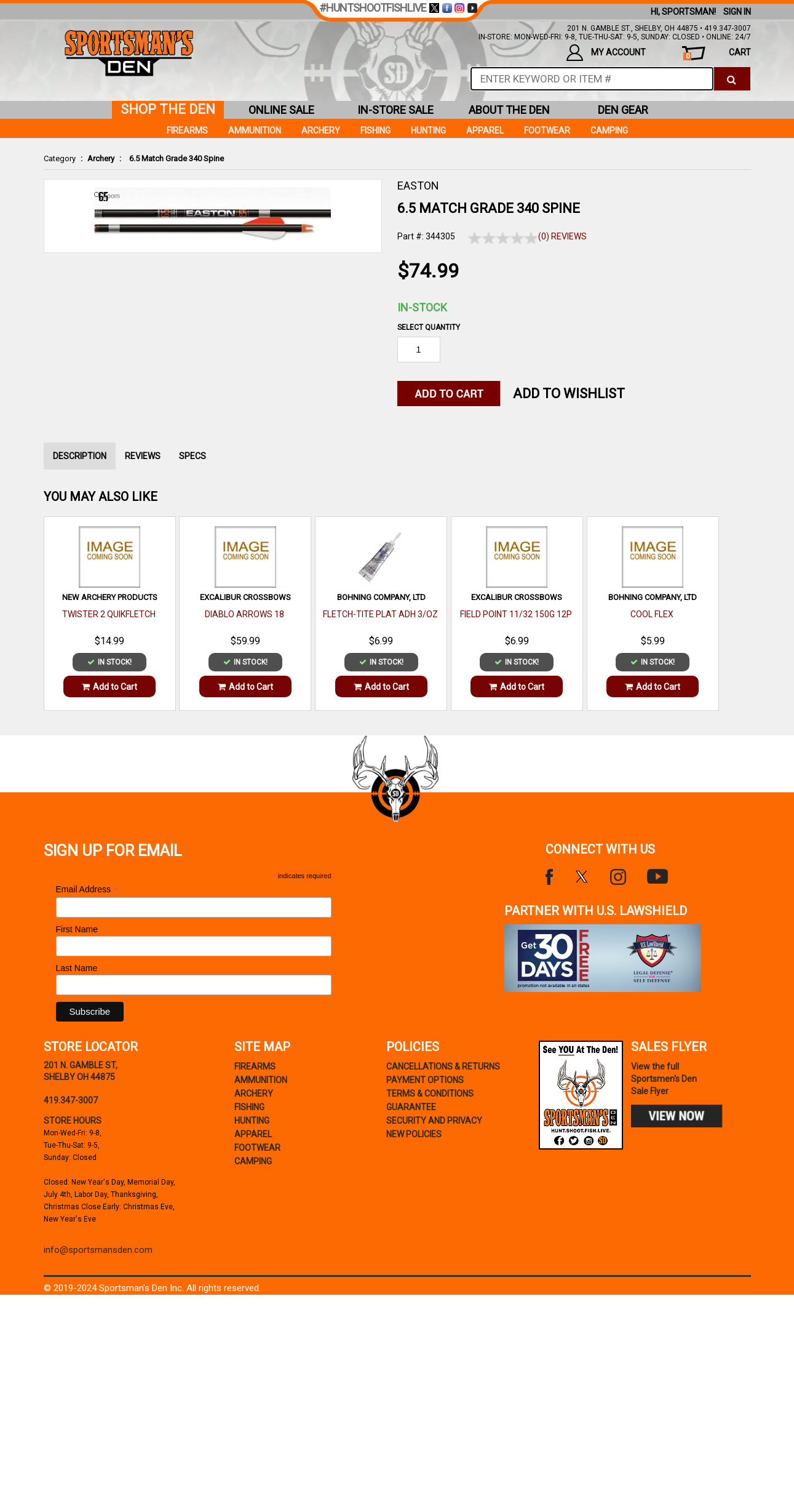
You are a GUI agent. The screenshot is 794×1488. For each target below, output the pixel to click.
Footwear (547, 130)
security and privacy (434, 1121)
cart (716, 53)
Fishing (375, 130)
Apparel (485, 130)
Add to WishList (569, 393)
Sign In (737, 12)
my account (606, 52)
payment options (425, 1080)
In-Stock (422, 307)
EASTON (418, 185)
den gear (623, 109)
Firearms (187, 130)
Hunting (428, 130)
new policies (414, 1134)
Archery (100, 158)
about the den (509, 109)
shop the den (168, 109)
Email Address (87, 889)
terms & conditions (430, 1093)
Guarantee (411, 1107)
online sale (281, 109)
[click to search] (731, 78)
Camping (609, 130)
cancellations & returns (443, 1066)
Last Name (77, 968)
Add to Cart (109, 687)
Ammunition (254, 130)
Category (60, 158)
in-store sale (395, 109)
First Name (77, 929)
